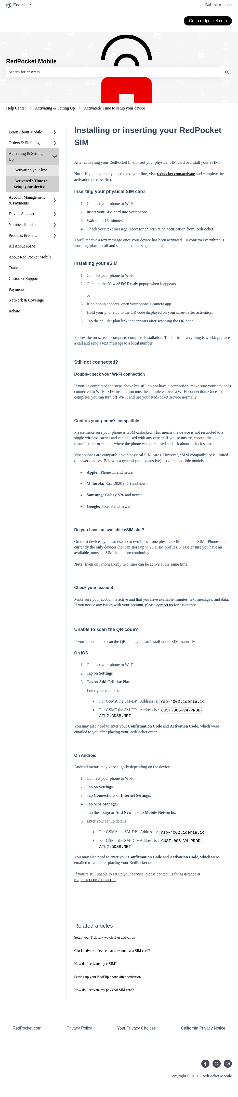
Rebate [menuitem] (14, 311)
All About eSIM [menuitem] (22, 246)
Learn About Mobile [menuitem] (25, 132)
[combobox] (114, 72)
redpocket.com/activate (176, 174)
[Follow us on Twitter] (217, 1064)
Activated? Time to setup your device (114, 108)
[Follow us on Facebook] (205, 1064)
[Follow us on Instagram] (228, 1064)
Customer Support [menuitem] (23, 278)
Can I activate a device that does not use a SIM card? (112, 951)
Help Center (16, 108)
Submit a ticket (218, 5)
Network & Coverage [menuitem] (26, 300)
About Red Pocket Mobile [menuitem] (30, 257)
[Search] (227, 72)
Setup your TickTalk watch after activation (104, 937)
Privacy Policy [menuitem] (79, 1028)
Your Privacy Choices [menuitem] (136, 1028)
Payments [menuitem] (16, 289)
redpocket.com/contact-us (95, 879)
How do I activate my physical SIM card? (104, 990)
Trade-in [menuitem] (16, 268)
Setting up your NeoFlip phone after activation (107, 977)
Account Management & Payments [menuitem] (27, 200)
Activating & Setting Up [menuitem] (26, 156)
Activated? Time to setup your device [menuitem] (30, 184)
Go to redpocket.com (208, 21)
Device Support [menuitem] (21, 214)
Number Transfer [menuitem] (23, 224)
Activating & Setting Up (55, 108)
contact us (164, 605)
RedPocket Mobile (31, 61)
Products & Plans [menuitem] (23, 235)
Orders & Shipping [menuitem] (24, 143)
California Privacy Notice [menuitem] (203, 1028)
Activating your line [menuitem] (30, 170)
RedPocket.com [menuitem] (26, 1028)
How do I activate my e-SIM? (95, 964)
